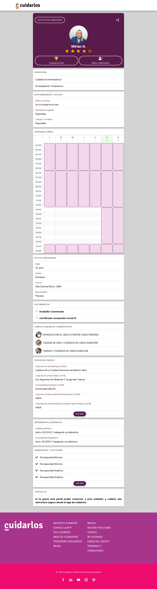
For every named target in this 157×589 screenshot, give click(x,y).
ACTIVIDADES (95, 536)
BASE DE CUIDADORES (65, 536)
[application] (49, 156)
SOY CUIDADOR (61, 532)
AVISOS (91, 523)
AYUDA (57, 546)
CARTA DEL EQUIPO (98, 541)
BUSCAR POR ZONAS (99, 527)
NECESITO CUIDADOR (65, 523)
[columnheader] (50, 139)
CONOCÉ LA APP (62, 527)
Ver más (80, 414)
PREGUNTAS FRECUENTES (67, 541)
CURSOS (92, 532)
